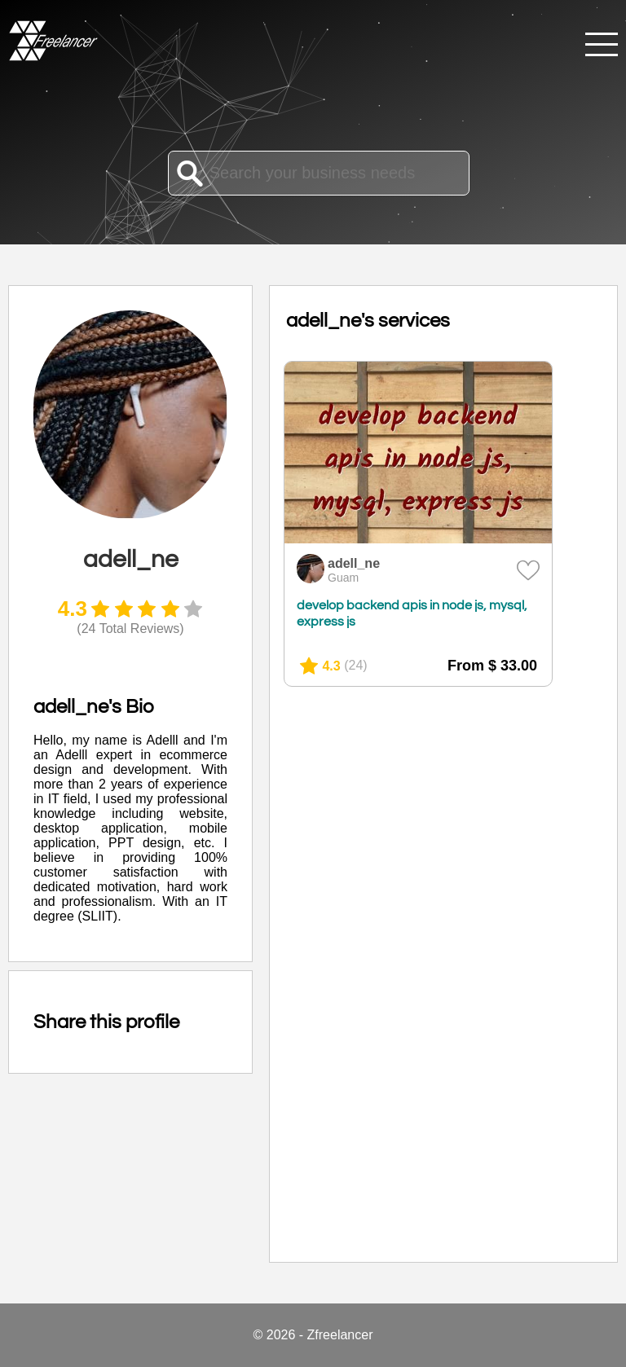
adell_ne (354, 563)
